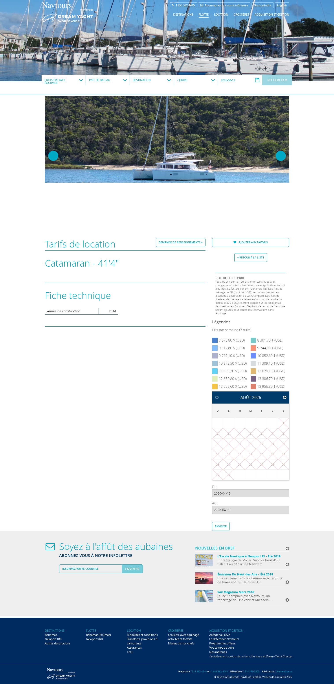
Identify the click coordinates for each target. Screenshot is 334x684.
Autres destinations (57, 643)
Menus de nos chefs (181, 643)
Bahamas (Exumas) (98, 635)
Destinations (183, 14)
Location (221, 14)
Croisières (241, 14)
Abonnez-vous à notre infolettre (224, 5)
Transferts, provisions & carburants (142, 641)
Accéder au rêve (219, 635)
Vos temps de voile (221, 647)
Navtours (76, 12)
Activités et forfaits (180, 639)
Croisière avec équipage (183, 635)
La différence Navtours (224, 639)
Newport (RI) (53, 639)
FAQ (129, 652)
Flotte (204, 14)
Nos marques (218, 652)
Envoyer (221, 526)
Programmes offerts (222, 643)
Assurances (134, 647)
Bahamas (51, 635)
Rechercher (277, 80)
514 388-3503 (252, 671)
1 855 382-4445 (183, 5)
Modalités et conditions (142, 635)
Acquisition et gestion (272, 14)
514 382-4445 (199, 671)
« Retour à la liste (250, 257)
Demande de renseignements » (181, 242)
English (282, 5)
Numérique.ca (284, 671)
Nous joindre (262, 5)
